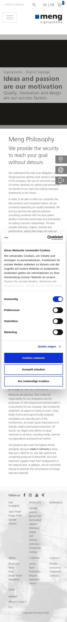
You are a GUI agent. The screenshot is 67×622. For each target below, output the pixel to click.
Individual (34, 528)
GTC (11, 607)
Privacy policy (18, 602)
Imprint (13, 596)
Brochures (14, 563)
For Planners (14, 504)
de (45, 5)
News (11, 567)
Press (11, 571)
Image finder (15, 515)
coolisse (33, 552)
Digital (32, 532)
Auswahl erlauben (33, 369)
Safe (31, 536)
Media (12, 558)
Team (31, 567)
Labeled (33, 524)
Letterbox (34, 544)
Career (32, 563)
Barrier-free (35, 516)
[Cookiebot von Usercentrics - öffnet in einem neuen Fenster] (48, 237)
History (32, 583)
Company (34, 558)
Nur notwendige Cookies (33, 381)
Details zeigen (47, 346)
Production (35, 571)
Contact (54, 558)
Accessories (35, 547)
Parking (33, 539)
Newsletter (14, 579)
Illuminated (35, 520)
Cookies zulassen (33, 357)
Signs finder (15, 511)
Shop (11, 589)
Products (35, 502)
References (56, 502)
